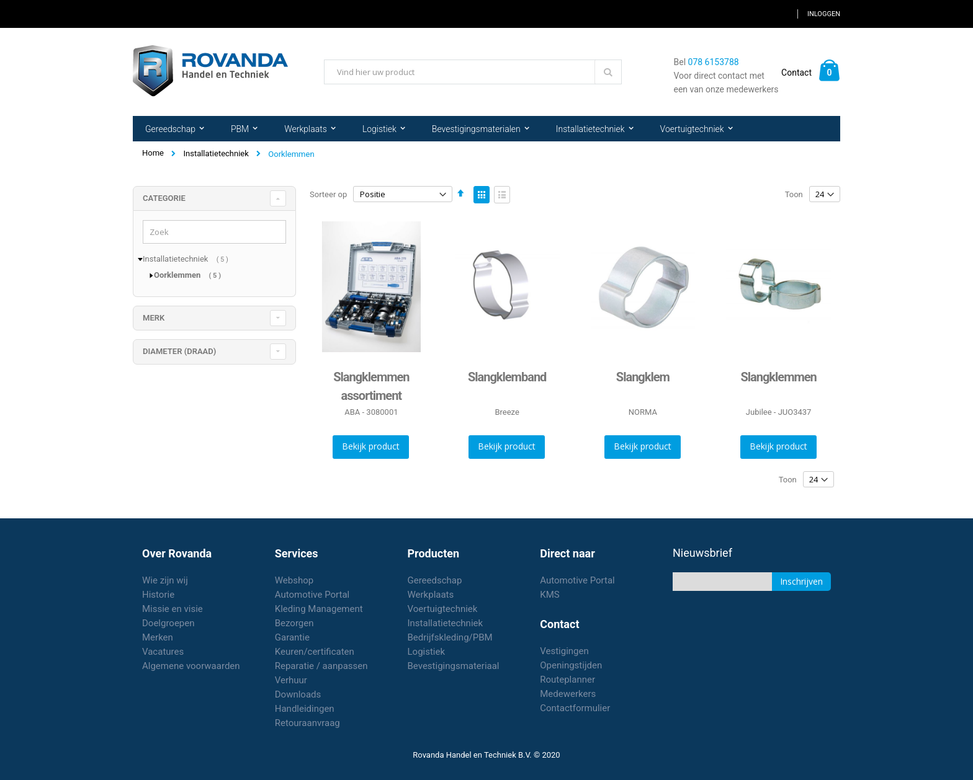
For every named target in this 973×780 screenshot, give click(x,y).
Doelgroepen (168, 623)
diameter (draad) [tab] (179, 351)
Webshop (294, 580)
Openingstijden (571, 665)
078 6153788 (713, 62)
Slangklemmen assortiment (371, 386)
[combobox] (473, 72)
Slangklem (643, 377)
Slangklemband (507, 377)
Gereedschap (435, 580)
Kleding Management (319, 608)
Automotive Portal (312, 594)
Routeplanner (567, 679)
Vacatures (163, 651)
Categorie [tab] (164, 198)
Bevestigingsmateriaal (454, 665)
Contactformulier (575, 708)
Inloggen (823, 14)
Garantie (292, 637)
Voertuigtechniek (443, 608)
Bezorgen (294, 623)
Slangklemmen (778, 377)
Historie (158, 594)
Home (153, 152)
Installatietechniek (215, 153)
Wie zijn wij (165, 580)
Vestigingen (564, 651)
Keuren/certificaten (314, 651)
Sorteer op (328, 194)
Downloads (298, 694)
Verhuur (291, 680)
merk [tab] (153, 317)
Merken (157, 637)
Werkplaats (431, 594)
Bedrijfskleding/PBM (450, 637)
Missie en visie (172, 608)
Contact (796, 73)
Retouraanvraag (307, 723)
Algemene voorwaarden (191, 665)
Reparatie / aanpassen (321, 665)
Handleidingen (304, 708)
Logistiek (427, 651)
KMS (549, 594)
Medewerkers (568, 693)
